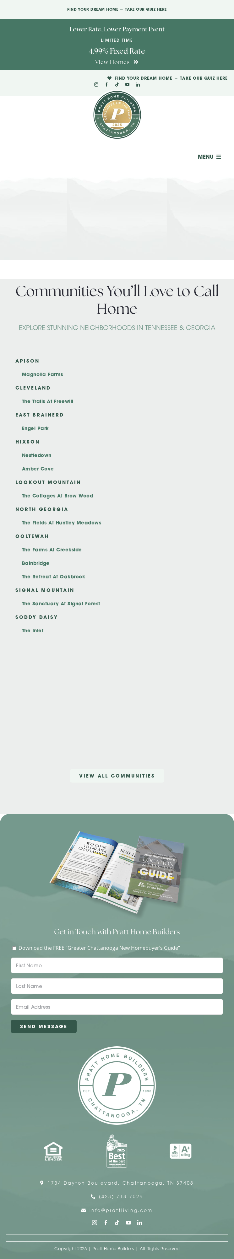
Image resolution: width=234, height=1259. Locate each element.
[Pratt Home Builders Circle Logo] (117, 1049)
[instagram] (96, 84)
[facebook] (107, 84)
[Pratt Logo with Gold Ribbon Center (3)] (117, 92)
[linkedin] (138, 84)
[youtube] (127, 84)
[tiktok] (117, 84)
